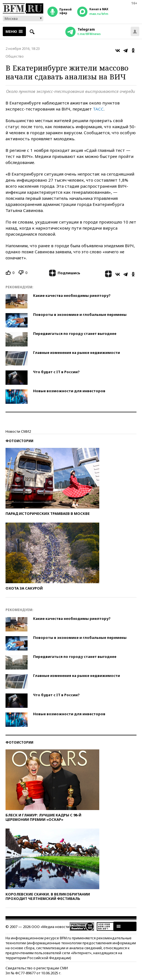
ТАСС (98, 109)
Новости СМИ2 (18, 431)
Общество (15, 56)
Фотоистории (19, 441)
